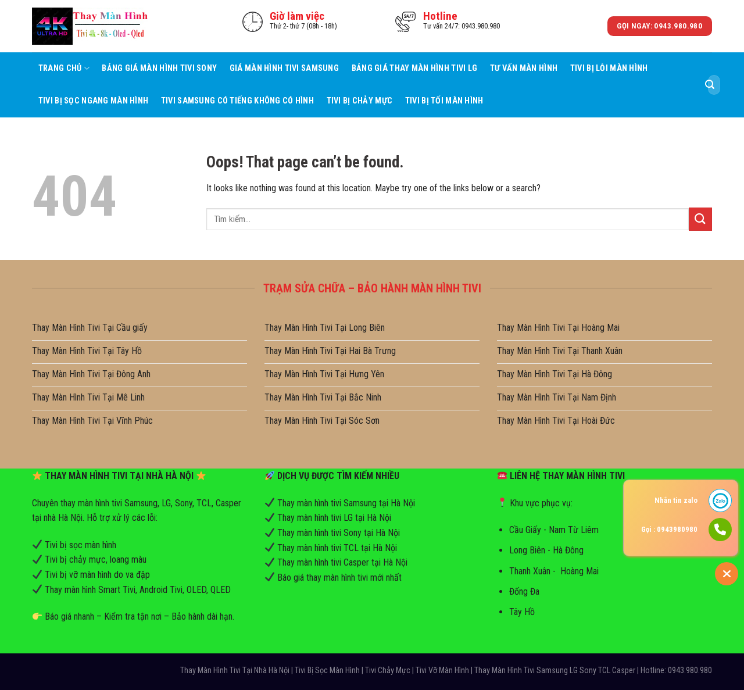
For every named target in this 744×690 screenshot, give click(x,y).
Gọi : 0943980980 (669, 529)
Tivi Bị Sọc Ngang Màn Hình (93, 101)
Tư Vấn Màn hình (523, 68)
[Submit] (710, 85)
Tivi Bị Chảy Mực (360, 101)
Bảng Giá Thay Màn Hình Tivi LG (415, 68)
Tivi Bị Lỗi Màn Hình (609, 68)
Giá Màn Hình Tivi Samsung (284, 68)
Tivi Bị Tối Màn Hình (444, 101)
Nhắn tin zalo (676, 500)
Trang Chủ (64, 68)
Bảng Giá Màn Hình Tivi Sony (159, 68)
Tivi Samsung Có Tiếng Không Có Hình (237, 101)
